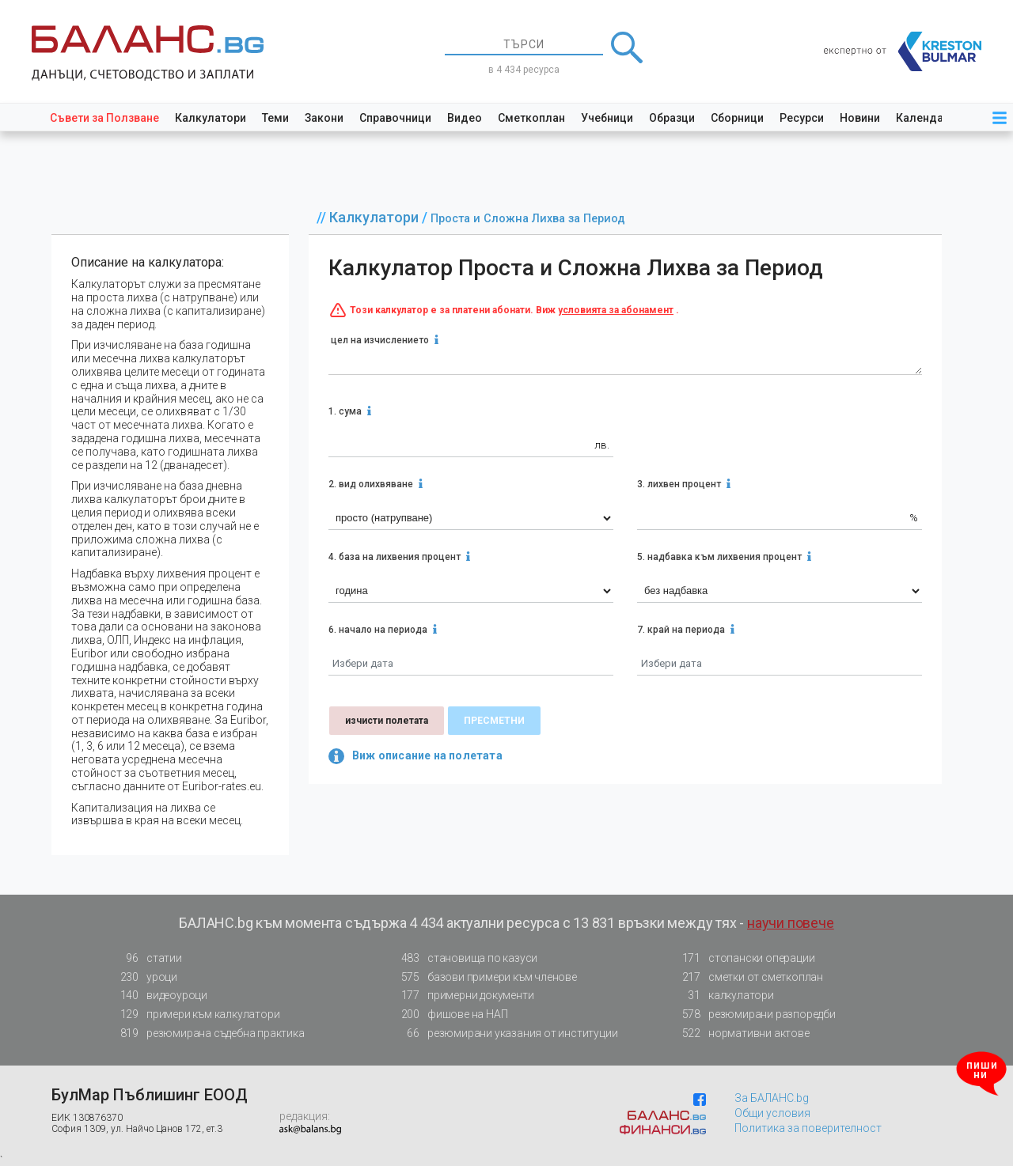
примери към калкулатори (195, 1014)
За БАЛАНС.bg (771, 1098)
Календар (923, 118)
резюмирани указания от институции (504, 1033)
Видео (464, 118)
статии (146, 958)
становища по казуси (464, 958)
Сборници (737, 118)
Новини (860, 118)
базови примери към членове (484, 977)
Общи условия (772, 1113)
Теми (275, 118)
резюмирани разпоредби (754, 1014)
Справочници (395, 118)
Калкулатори (210, 118)
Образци (672, 118)
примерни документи (462, 995)
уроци (144, 977)
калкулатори (723, 995)
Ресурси (802, 118)
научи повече (790, 922)
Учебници (607, 118)
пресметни (494, 720)
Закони (324, 118)
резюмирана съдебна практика (208, 1033)
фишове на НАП (449, 1014)
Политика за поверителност (808, 1128)
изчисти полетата (386, 720)
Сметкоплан (531, 118)
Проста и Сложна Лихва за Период (528, 218)
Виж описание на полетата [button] (415, 756)
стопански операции (743, 958)
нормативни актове (741, 1036)
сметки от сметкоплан (748, 977)
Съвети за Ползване (104, 118)
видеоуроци (159, 995)
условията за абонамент (615, 310)
